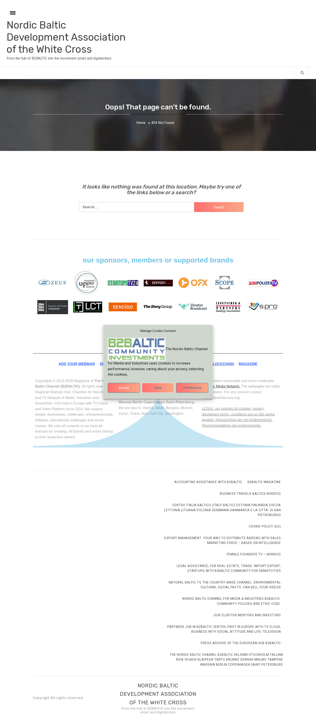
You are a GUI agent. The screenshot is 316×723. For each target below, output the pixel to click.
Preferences (192, 391)
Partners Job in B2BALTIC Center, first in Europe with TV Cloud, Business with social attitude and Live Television (224, 629)
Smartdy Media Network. (221, 386)
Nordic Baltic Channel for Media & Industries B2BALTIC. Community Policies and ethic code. (231, 601)
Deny (158, 391)
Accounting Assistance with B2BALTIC (208, 482)
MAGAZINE (248, 364)
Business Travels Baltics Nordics (250, 493)
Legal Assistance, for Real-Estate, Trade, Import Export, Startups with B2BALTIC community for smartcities (229, 568)
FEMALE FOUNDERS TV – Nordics (254, 554)
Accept (124, 391)
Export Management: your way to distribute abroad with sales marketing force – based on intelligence (222, 540)
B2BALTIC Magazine (264, 482)
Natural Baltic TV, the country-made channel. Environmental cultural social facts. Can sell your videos (225, 585)
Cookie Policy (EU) (265, 526)
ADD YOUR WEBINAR (77, 364)
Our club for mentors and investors (247, 615)
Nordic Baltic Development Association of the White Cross (66, 37)
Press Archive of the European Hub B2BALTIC (241, 643)
